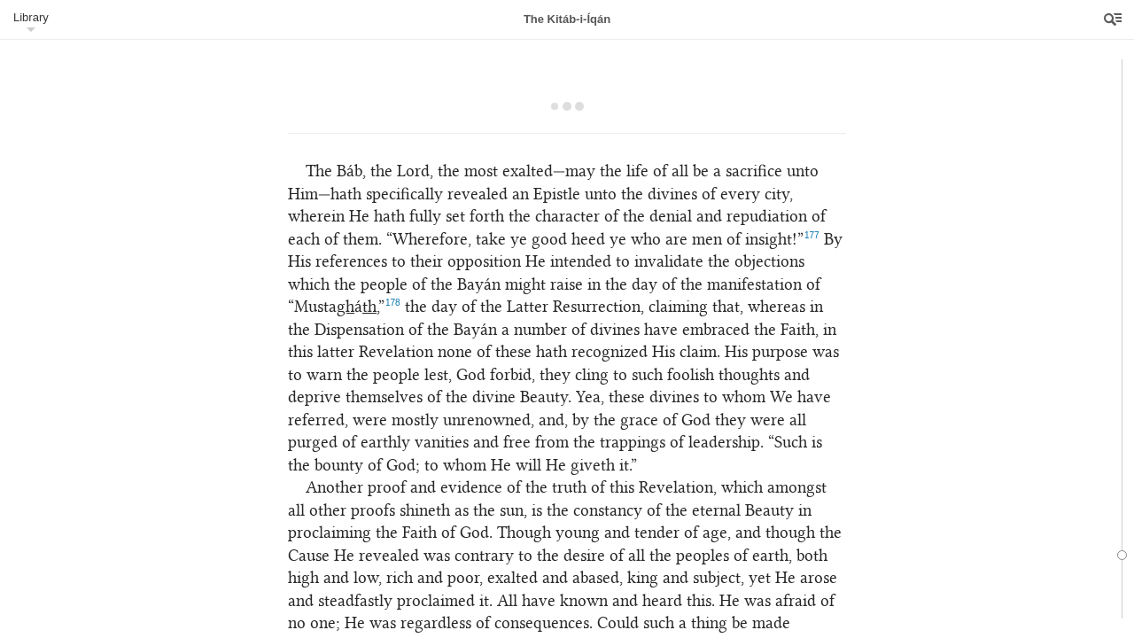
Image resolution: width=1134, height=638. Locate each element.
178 (392, 302)
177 (811, 235)
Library (31, 17)
